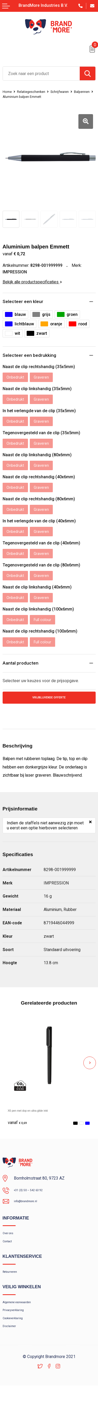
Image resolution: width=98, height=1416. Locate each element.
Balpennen (12, 96)
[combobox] (41, 73)
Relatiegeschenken (35, 91)
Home (8, 91)
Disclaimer (12, 1355)
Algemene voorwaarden (23, 1325)
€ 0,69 (19, 1136)
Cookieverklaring (17, 1345)
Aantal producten (22, 675)
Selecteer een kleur (25, 302)
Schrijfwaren (68, 91)
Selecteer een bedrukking (32, 356)
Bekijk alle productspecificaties (32, 281)
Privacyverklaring (17, 1335)
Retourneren (13, 1292)
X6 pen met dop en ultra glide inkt (38, 1124)
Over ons (10, 1249)
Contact (9, 1260)
